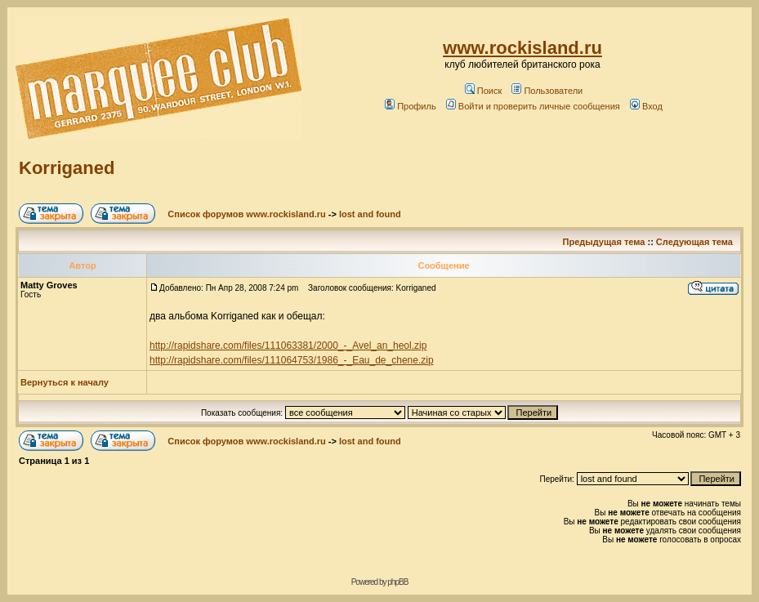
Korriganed (66, 168)
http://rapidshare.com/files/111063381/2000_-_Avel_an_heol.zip (288, 345)
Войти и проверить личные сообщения (533, 106)
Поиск (483, 91)
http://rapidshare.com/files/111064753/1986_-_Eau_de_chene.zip (292, 360)
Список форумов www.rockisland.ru (246, 214)
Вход (646, 106)
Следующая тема (694, 242)
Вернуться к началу (64, 382)
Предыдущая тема (604, 242)
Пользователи (547, 91)
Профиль (410, 106)
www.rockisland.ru (522, 48)
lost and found (370, 214)
